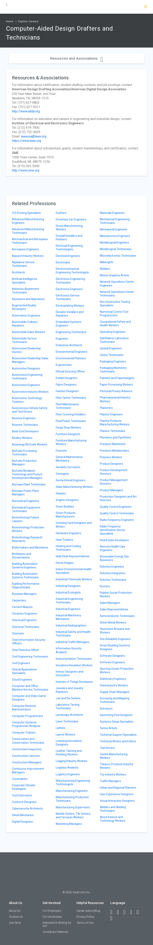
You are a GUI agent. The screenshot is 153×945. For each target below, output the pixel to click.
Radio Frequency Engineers (117, 519)
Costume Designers (24, 802)
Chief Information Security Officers (28, 641)
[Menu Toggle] (6, 5)
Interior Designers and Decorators (69, 673)
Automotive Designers (26, 368)
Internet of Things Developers (74, 681)
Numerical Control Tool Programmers (114, 313)
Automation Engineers (26, 315)
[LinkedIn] (120, 912)
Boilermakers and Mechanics (30, 547)
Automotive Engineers (26, 385)
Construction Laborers (26, 755)
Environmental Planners (71, 358)
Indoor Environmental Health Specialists (73, 571)
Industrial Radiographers (71, 625)
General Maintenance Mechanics (69, 458)
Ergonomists (64, 364)
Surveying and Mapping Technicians (114, 700)
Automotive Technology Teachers (27, 400)
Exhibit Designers (66, 378)
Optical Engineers (111, 348)
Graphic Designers (67, 500)
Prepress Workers (111, 457)
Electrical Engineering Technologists (69, 247)
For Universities (52, 916)
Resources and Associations (76, 58)
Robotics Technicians (113, 579)
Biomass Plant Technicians (29, 484)
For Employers (52, 910)
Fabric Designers (66, 384)
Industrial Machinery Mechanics (68, 617)
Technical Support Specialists (118, 734)
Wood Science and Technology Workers (112, 818)
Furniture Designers (68, 434)
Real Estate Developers (114, 540)
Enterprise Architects (69, 345)
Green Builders (65, 506)
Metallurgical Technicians (115, 249)
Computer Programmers (27, 716)
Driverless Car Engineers (71, 219)
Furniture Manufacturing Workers (71, 442)
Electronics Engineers (69, 289)
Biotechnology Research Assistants (27, 539)
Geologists (62, 473)
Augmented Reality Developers (24, 307)
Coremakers (19, 778)
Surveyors (106, 708)
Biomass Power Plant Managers (25, 492)
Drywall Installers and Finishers (69, 237)
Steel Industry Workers (114, 685)
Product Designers (111, 463)
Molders (105, 268)
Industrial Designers (68, 585)
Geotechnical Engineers (70, 480)
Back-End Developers (25, 431)
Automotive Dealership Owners (26, 350)
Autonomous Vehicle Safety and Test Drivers (29, 409)
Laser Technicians (67, 721)
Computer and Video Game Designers (29, 697)
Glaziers (61, 493)
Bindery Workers (22, 437)
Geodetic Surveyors (68, 467)
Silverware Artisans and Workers (115, 630)
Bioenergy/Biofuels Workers (29, 444)
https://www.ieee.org (26, 141)
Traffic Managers (110, 781)
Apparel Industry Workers (28, 255)
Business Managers (24, 593)
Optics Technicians (111, 355)
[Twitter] (126, 912)
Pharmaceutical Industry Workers (115, 399)
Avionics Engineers (24, 418)
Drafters (61, 212)
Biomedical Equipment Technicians (26, 509)
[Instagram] (133, 912)
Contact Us (16, 916)
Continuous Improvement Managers (28, 770)
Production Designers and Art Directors (118, 498)
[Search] (145, 7)
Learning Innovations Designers (69, 742)
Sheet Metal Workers (113, 622)
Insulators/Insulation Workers (74, 665)
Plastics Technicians (112, 431)
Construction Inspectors (27, 749)
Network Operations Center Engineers (117, 283)
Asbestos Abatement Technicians (25, 290)
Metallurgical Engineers (114, 242)
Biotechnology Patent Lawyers (25, 519)
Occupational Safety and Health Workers (115, 323)
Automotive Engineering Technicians (27, 376)
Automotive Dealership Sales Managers (30, 360)
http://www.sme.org (25, 170)
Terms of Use (84, 922)
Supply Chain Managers (114, 692)
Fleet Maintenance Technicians (67, 406)
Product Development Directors (113, 472)
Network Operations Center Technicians (117, 293)
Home (9, 21)
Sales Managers (110, 602)
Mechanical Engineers (113, 229)
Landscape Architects (69, 714)
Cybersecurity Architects (27, 808)
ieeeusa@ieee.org (33, 136)
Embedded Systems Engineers (68, 323)
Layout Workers (65, 734)
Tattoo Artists (108, 728)
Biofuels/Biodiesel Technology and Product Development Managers (27, 474)
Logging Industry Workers (71, 761)
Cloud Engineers (22, 679)
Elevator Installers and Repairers (69, 313)
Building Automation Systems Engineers (25, 565)
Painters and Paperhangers (117, 378)
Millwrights (106, 262)
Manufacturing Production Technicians (72, 799)
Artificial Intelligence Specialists (24, 280)
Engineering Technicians (71, 332)
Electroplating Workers (70, 305)
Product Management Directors (114, 481)
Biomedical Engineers (25, 501)
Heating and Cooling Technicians (68, 548)
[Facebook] (113, 912)
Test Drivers (107, 747)
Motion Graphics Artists (114, 275)
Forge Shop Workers (68, 427)
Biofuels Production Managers (24, 462)
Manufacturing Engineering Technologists (73, 782)
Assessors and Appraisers (28, 299)
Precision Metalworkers (114, 450)
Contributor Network (55, 931)
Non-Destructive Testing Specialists (115, 303)
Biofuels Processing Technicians (24, 452)
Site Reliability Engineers (115, 639)
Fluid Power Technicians (71, 421)
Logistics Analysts (67, 767)
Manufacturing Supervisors (73, 807)
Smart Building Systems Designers (115, 647)
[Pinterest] (139, 912)
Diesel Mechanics (23, 815)
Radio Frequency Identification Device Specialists (112, 530)
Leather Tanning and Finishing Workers (69, 752)
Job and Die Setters (68, 698)
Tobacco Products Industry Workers (116, 766)
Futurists (61, 450)
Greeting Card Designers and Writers (74, 524)
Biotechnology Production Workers (28, 529)
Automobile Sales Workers (28, 332)
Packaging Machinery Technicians (113, 369)
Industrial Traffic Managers (72, 642)
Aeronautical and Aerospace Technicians (30, 241)
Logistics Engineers (68, 774)
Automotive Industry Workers (30, 391)
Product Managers (111, 490)
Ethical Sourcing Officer (70, 371)
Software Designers (112, 655)
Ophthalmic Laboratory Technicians (114, 340)
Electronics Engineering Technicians (70, 280)
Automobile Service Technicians (24, 340)
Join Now (15, 922)
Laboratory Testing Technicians (67, 706)
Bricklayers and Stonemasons (21, 555)
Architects (18, 272)
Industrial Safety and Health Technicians (73, 633)
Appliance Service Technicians (23, 264)
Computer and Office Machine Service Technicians (30, 687)
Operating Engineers (113, 331)
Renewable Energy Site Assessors (114, 558)
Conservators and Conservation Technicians (28, 740)
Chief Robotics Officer (25, 650)
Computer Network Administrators (24, 707)
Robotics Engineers (112, 566)
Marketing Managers (69, 823)
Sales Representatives (114, 609)
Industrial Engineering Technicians (69, 600)
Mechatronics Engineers (115, 236)
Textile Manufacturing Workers (114, 756)
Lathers (60, 728)
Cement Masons (22, 607)
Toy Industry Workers (113, 774)
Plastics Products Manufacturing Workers (114, 422)
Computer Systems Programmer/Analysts (26, 724)
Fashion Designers (67, 391)
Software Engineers (112, 662)
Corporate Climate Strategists (23, 787)
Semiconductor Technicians (117, 616)
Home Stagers (65, 562)
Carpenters (19, 600)
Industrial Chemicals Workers (74, 579)
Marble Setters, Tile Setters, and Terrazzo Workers (73, 815)
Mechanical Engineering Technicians (115, 221)
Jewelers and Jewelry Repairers (69, 690)
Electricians (63, 262)
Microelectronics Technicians (118, 255)
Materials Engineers (112, 212)
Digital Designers (22, 821)
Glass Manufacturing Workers (74, 486)
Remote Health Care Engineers (112, 548)
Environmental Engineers (71, 351)
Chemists (18, 633)
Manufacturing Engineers (72, 790)
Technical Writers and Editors (118, 741)
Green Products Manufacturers (65, 514)
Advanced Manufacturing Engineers (28, 221)
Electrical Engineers (68, 255)
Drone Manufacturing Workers (69, 227)
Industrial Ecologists (68, 592)
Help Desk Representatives (72, 556)
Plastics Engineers (111, 414)
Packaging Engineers (113, 361)
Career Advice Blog (88, 910)
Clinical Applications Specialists (24, 671)
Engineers (62, 338)
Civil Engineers (21, 663)
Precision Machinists (113, 444)
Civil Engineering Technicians (30, 656)
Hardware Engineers (68, 533)
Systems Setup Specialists (116, 721)
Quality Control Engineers (115, 506)
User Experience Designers (116, 794)
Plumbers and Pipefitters (115, 437)
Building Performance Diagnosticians (25, 585)
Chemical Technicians (25, 626)
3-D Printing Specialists (26, 212)
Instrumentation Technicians (74, 658)
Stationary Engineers (113, 678)
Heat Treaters (64, 539)
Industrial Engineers (68, 609)
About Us (15, 910)
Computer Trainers (24, 732)
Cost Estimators (22, 795)
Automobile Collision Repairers (25, 323)
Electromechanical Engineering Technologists (72, 270)
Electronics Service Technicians (67, 297)
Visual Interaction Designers (117, 800)
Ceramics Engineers (24, 613)
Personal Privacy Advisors (116, 391)
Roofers (105, 586)
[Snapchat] (113, 918)
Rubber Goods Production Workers (116, 594)
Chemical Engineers (24, 620)
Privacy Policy (85, 916)
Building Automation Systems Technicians (25, 575)
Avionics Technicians (25, 424)
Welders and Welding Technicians (113, 809)
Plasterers (106, 407)
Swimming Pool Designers (116, 715)
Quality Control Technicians (117, 513)
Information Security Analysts (69, 650)
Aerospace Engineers (25, 249)
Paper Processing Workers (116, 384)
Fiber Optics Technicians (71, 397)
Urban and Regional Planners (118, 787)
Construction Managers (26, 762)
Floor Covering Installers (71, 414)
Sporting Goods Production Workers (116, 670)
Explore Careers (28, 21)
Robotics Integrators (112, 573)
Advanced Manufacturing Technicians (28, 231)
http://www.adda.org (26, 111)
